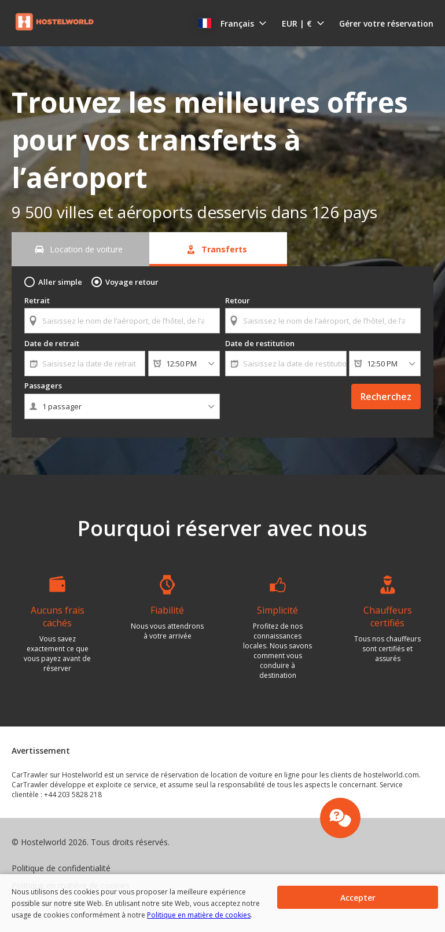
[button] (232, 23)
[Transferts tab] (218, 249)
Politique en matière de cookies (199, 915)
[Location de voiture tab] (80, 249)
